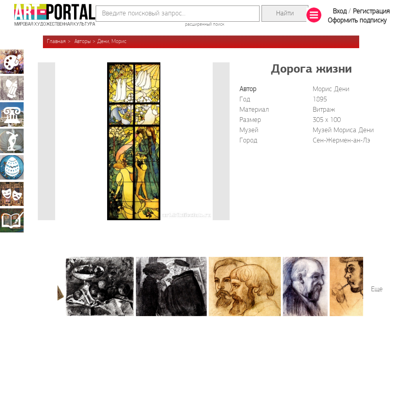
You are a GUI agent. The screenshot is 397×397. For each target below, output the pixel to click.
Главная (56, 42)
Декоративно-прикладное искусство (12, 167)
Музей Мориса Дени (343, 130)
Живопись (12, 61)
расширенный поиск (204, 24)
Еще (377, 289)
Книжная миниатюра (12, 220)
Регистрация (371, 11)
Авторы (82, 42)
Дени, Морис (111, 42)
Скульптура (12, 141)
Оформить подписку (357, 20)
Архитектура (12, 114)
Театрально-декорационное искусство (12, 194)
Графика (12, 88)
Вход (340, 11)
